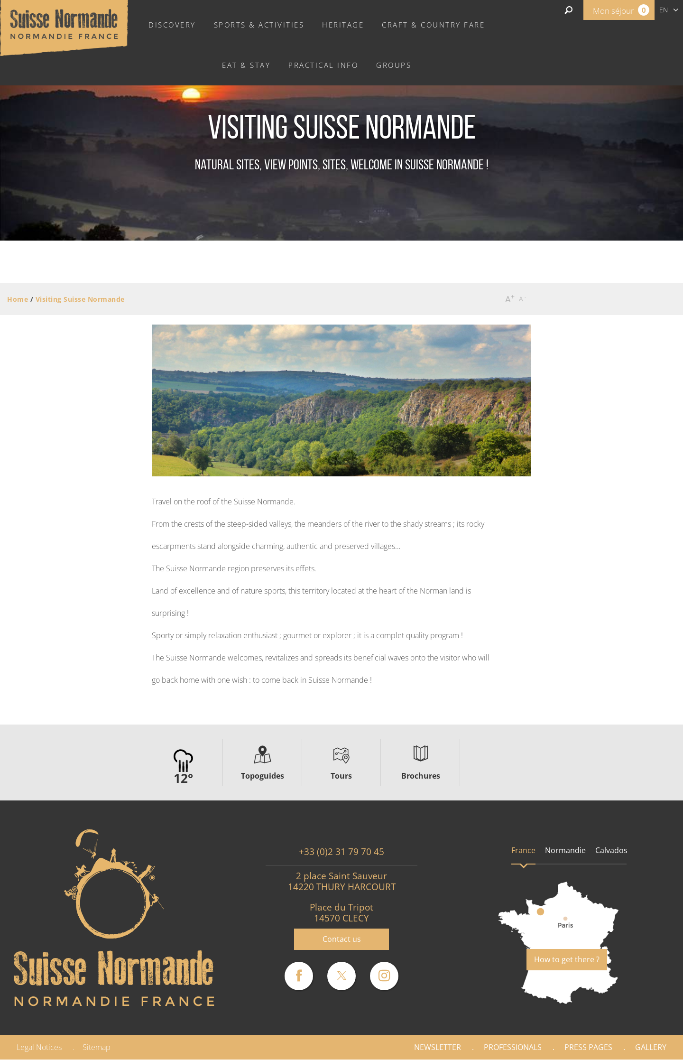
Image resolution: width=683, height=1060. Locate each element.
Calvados (611, 850)
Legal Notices (39, 1047)
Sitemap (97, 1047)
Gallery (650, 1047)
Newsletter (437, 1047)
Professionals (513, 1047)
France (523, 850)
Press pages (588, 1047)
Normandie (565, 850)
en (663, 9)
